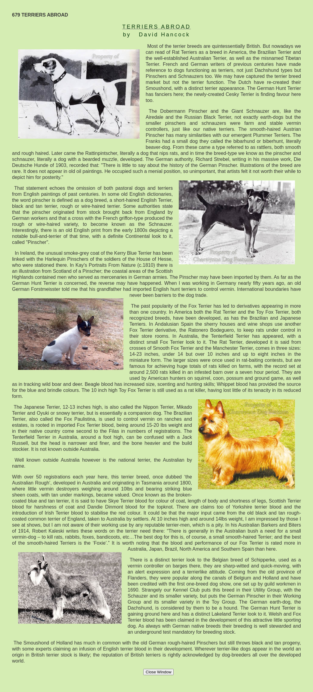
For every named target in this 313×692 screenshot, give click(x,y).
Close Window (158, 672)
